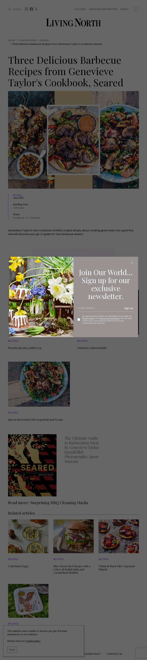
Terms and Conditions (109, 318)
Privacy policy (88, 318)
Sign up (128, 308)
